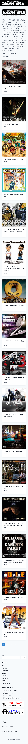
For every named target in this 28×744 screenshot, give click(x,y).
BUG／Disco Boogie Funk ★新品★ (13, 194)
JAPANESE (5, 678)
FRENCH (4, 668)
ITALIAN (4, 673)
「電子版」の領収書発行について (11, 698)
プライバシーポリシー (8, 727)
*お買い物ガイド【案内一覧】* (10, 690)
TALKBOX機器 (6, 683)
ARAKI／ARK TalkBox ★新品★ (12, 124)
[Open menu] (25, 3)
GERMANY (5, 670)
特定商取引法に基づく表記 (9, 731)
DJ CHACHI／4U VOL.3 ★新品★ (13, 451)
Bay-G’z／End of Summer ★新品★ (13, 159)
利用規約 (4, 722)
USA (3, 665)
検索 (3, 655)
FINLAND (4, 675)
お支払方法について (7, 693)
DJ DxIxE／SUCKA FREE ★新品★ (13, 597)
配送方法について (7, 695)
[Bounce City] (13, 3)
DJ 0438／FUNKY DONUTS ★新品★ (14, 305)
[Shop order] (9, 56)
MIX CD (4, 680)
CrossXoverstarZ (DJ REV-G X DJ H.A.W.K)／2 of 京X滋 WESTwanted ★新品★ (14, 268)
